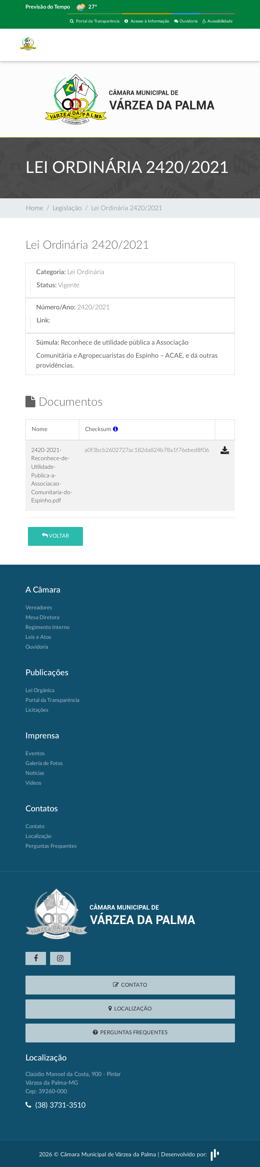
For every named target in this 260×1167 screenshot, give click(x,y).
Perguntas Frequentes (51, 846)
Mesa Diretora (42, 617)
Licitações (36, 710)
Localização (38, 836)
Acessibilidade (217, 21)
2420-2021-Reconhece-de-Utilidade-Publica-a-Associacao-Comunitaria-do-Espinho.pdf (51, 475)
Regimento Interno (47, 627)
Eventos (35, 753)
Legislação (67, 208)
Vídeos (33, 783)
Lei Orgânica (39, 690)
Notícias (34, 773)
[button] (115, 429)
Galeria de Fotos (44, 763)
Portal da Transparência (95, 21)
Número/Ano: (56, 307)
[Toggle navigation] (224, 45)
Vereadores (38, 608)
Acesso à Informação (146, 21)
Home (34, 208)
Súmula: (47, 342)
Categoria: (51, 272)
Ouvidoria (186, 21)
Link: (43, 320)
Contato (34, 826)
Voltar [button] (55, 536)
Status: (47, 285)
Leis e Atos (38, 637)
